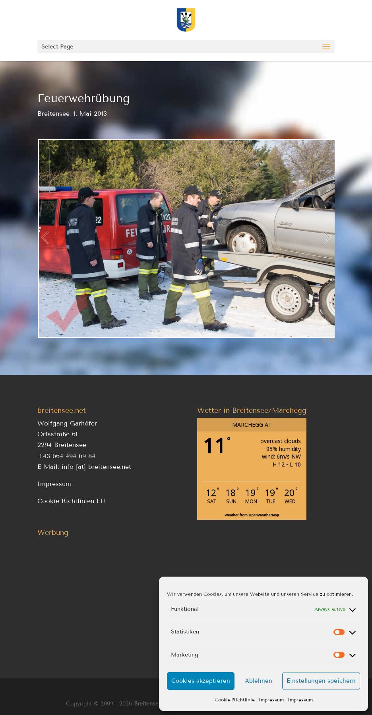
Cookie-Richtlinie (235, 700)
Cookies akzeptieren (200, 680)
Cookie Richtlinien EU (71, 501)
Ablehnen (258, 680)
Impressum (271, 700)
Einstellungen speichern (321, 680)
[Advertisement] (106, 595)
